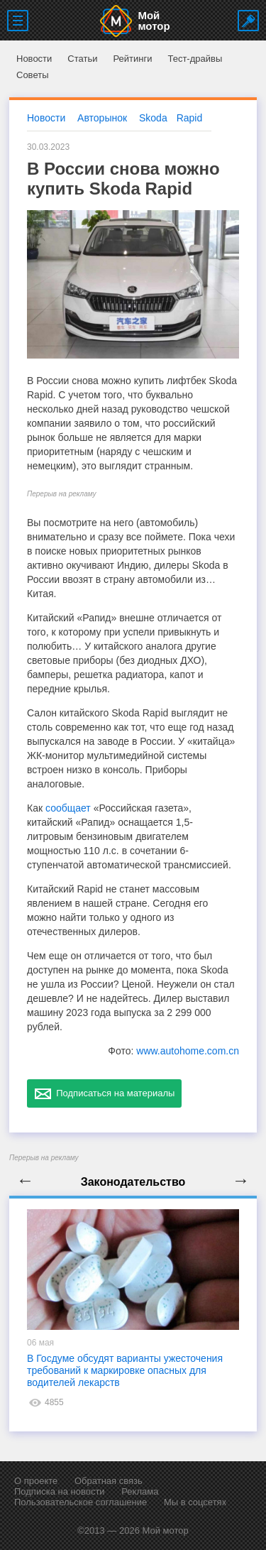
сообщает (68, 808)
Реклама (139, 1491)
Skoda (153, 118)
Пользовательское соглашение (80, 1502)
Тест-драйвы (194, 58)
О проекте (35, 1480)
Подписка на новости (59, 1491)
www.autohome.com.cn (187, 1051)
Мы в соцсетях (195, 1502)
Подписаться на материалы (104, 1093)
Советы (32, 75)
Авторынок (102, 118)
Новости (34, 58)
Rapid (190, 118)
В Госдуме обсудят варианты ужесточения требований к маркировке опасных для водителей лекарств (125, 1370)
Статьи (82, 58)
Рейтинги (132, 58)
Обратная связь (108, 1480)
